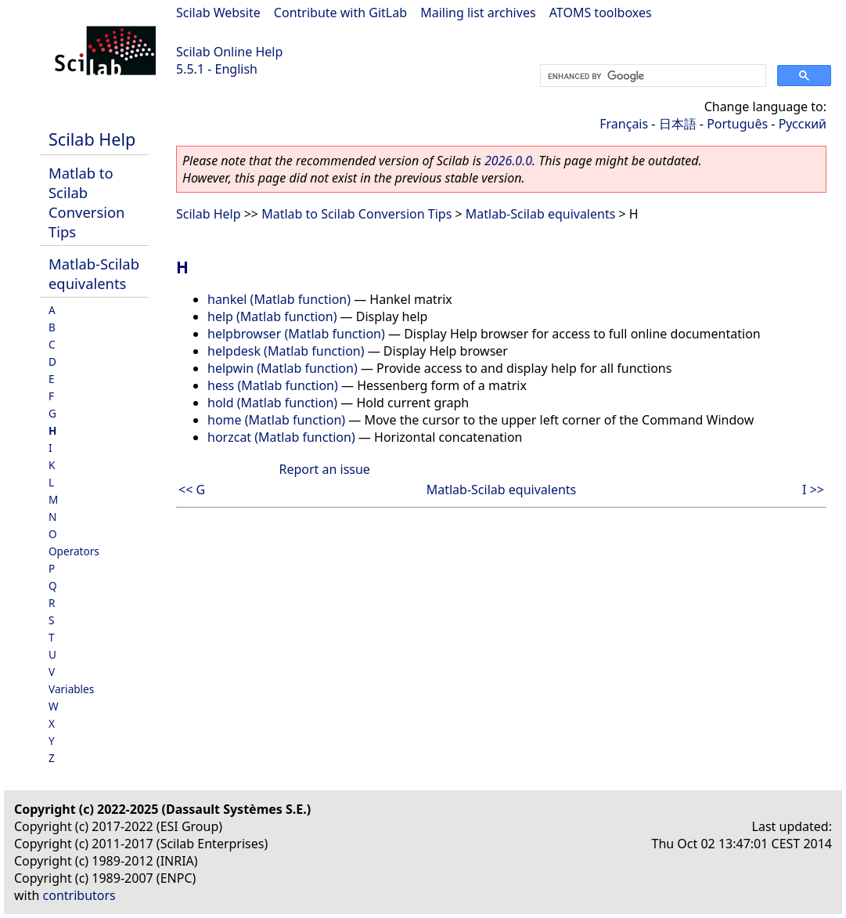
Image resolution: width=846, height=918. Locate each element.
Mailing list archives (477, 12)
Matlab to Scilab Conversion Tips (86, 202)
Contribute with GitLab (340, 12)
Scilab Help (92, 139)
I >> (813, 489)
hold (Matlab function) (272, 402)
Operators (74, 551)
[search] (651, 76)
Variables (71, 688)
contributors (79, 895)
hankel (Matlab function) (279, 299)
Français (623, 123)
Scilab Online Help (229, 51)
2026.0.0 (508, 160)
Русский (802, 123)
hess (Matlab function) (272, 385)
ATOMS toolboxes (600, 12)
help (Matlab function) (272, 316)
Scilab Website (218, 12)
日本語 (678, 123)
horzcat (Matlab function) (281, 437)
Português (737, 123)
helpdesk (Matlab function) (286, 351)
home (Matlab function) (276, 419)
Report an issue (324, 469)
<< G (191, 489)
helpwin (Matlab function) (282, 368)
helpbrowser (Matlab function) (296, 333)
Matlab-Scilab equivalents (94, 273)
